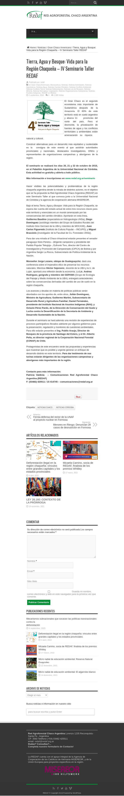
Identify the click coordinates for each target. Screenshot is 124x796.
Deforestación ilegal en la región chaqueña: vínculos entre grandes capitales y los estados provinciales (43, 467)
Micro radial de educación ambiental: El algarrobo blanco (66, 672)
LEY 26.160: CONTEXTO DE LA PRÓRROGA (43, 501)
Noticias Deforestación (54, 89)
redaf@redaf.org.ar (44, 741)
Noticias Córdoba (65, 407)
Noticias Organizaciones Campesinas (73, 91)
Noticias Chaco (44, 407)
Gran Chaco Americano (59, 47)
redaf (43, 82)
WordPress (77, 793)
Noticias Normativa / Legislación (45, 91)
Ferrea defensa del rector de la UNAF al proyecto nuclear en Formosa (54, 417)
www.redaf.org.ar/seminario (80, 178)
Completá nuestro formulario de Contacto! (50, 747)
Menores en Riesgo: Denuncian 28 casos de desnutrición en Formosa (69, 425)
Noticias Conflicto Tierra (35, 89)
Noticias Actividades (76, 85)
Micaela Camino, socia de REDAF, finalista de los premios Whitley (78, 465)
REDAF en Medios (49, 93)
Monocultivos (55, 85)
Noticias (42, 47)
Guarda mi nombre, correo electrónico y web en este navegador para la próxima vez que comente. (61, 594)
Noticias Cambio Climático (58, 87)
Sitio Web (32, 581)
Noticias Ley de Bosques (73, 89)
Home (31, 47)
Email (30, 571)
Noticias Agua (41, 87)
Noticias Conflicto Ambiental (80, 87)
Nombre (31, 561)
